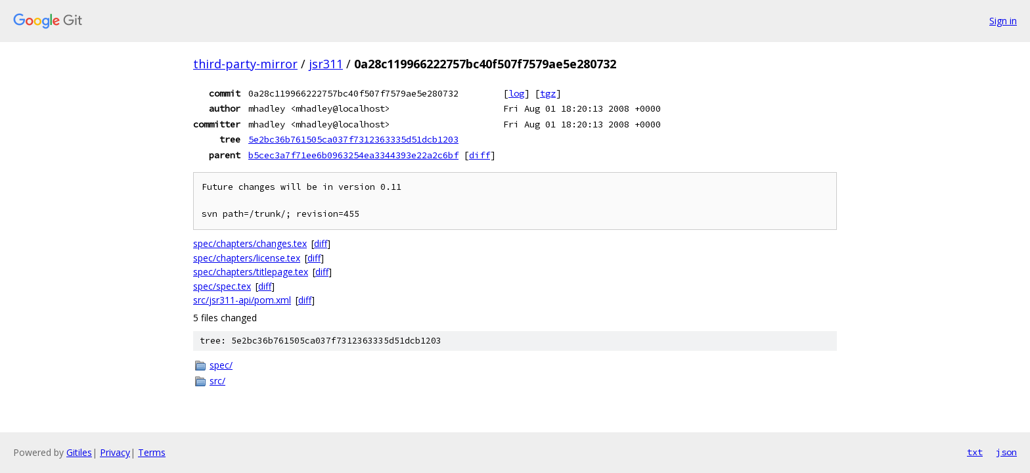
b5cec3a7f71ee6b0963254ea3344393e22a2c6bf (353, 155)
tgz (548, 93)
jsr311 (326, 64)
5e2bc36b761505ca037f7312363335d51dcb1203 (353, 139)
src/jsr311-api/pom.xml (242, 300)
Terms (152, 452)
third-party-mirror (245, 64)
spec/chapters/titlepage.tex (250, 271)
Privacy (115, 452)
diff (479, 155)
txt (975, 452)
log (516, 93)
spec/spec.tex (222, 286)
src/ (217, 380)
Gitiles (79, 452)
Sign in (1003, 20)
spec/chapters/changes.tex (250, 243)
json (1006, 452)
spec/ (221, 365)
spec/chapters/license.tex (246, 258)
